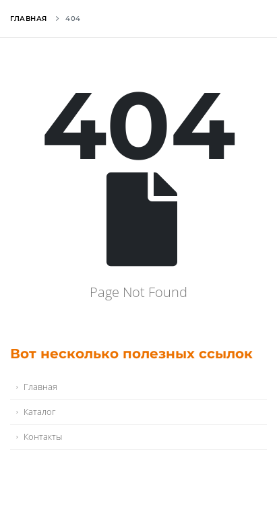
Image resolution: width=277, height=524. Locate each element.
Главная (28, 18)
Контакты (43, 437)
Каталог (39, 412)
